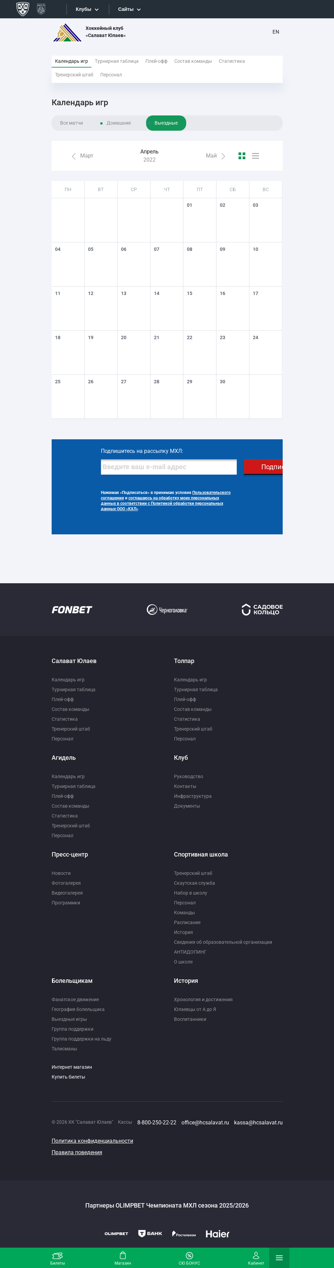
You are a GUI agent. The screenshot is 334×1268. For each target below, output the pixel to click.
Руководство (188, 776)
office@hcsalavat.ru (205, 1122)
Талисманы (64, 1048)
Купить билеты (68, 1077)
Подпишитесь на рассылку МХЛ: (142, 451)
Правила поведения (77, 1152)
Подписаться (282, 467)
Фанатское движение (75, 999)
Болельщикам (72, 980)
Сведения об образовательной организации (223, 942)
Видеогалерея (67, 893)
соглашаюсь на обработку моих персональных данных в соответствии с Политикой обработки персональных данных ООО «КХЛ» (162, 503)
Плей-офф (156, 61)
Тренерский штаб (74, 74)
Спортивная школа (201, 854)
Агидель (64, 757)
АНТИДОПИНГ (190, 952)
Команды (184, 912)
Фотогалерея (66, 883)
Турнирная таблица (117, 61)
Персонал (111, 74)
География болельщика (78, 1009)
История (183, 932)
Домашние (119, 123)
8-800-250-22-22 (156, 1122)
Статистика (232, 61)
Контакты (185, 786)
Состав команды (193, 61)
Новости (61, 873)
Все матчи (71, 123)
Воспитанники (190, 1019)
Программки (66, 902)
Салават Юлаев (74, 660)
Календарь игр (71, 61)
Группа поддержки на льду (81, 1039)
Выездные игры (69, 1019)
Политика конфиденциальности (92, 1141)
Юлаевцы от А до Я (195, 1009)
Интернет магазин (72, 1067)
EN (276, 32)
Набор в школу (190, 893)
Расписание (187, 922)
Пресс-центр (70, 854)
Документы (187, 806)
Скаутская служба (194, 883)
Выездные (166, 123)
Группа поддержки (72, 1029)
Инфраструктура (193, 796)
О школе (183, 961)
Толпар (184, 660)
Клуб (181, 757)
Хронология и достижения (203, 999)
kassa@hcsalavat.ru (258, 1122)
